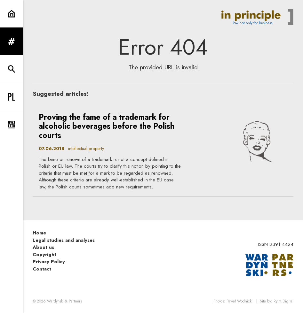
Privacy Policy (49, 261)
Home (39, 232)
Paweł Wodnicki (239, 301)
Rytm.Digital (283, 301)
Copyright (44, 254)
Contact (42, 268)
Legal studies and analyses (64, 240)
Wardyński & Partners (64, 301)
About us (43, 247)
